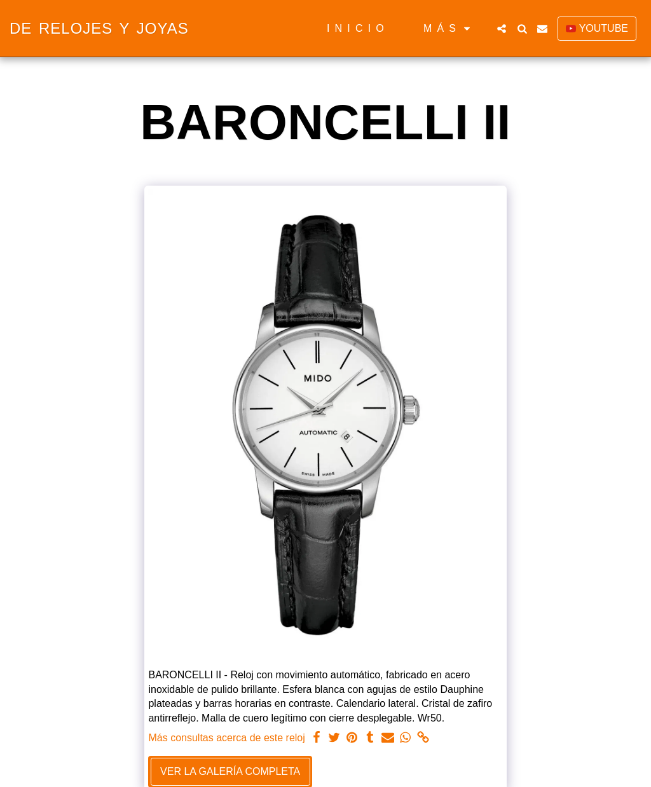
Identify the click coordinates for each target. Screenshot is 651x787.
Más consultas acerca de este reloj (226, 737)
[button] (501, 29)
